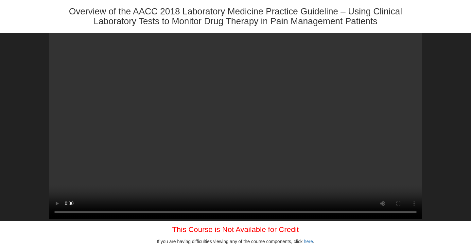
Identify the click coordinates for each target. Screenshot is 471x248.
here (308, 241)
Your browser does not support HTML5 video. (235, 126)
